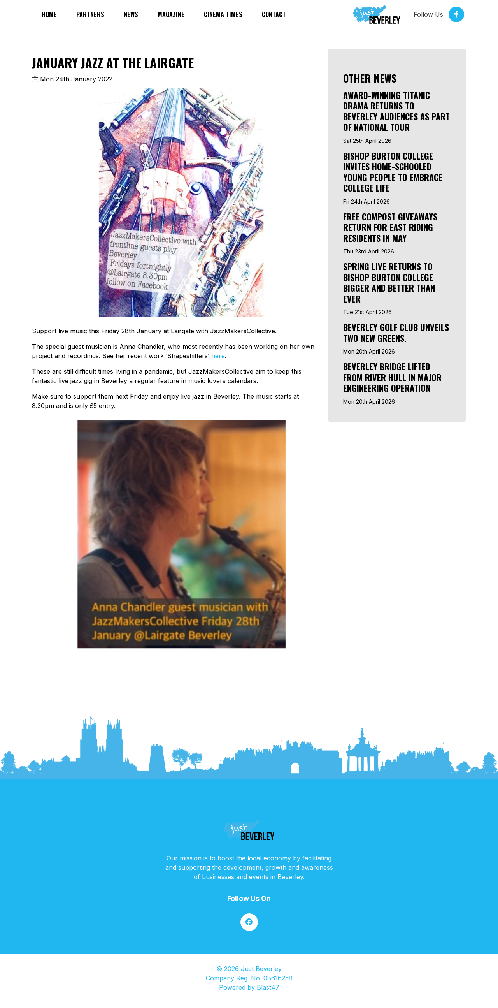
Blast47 (268, 987)
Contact (274, 14)
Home (49, 14)
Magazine (171, 14)
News (131, 14)
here (218, 356)
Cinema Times (223, 14)
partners (90, 14)
